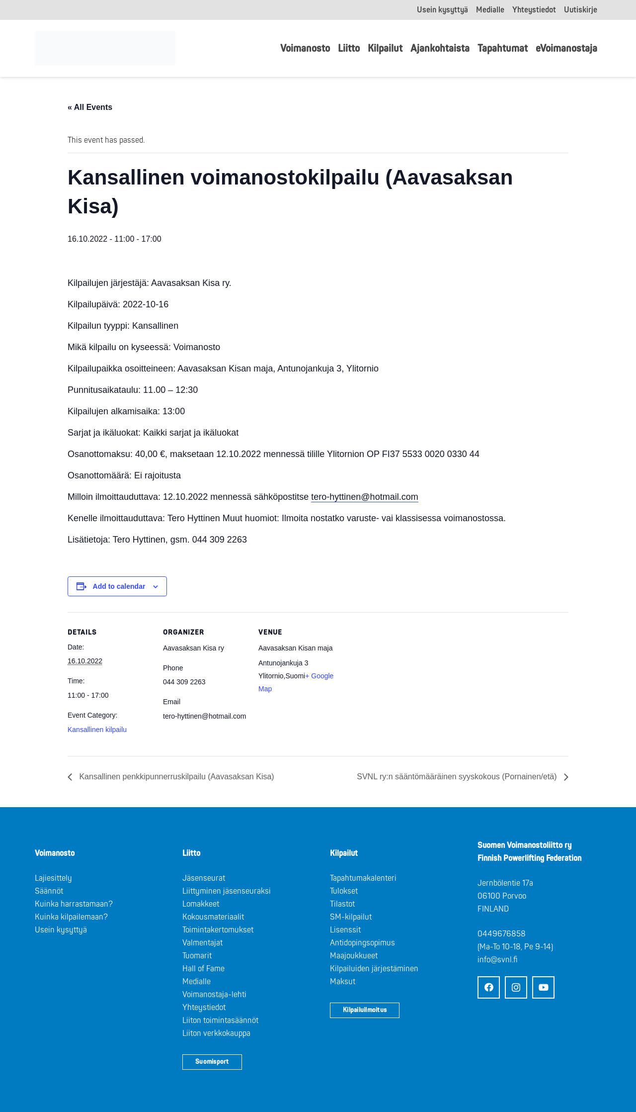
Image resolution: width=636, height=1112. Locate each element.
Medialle (196, 982)
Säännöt (49, 891)
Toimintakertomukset (217, 930)
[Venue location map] (406, 680)
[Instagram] (516, 987)
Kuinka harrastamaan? (74, 904)
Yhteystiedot (204, 1008)
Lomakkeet (200, 904)
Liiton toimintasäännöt (220, 1020)
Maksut (342, 982)
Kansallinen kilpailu (97, 730)
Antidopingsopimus (362, 943)
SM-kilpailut (351, 917)
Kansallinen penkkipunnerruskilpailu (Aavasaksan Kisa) (175, 776)
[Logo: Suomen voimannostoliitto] (105, 48)
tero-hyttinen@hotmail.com (364, 497)
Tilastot (342, 904)
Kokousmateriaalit (213, 917)
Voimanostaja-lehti (214, 995)
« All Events (90, 107)
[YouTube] (543, 987)
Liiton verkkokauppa (216, 1033)
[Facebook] (488, 987)
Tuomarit (197, 956)
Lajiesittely (53, 878)
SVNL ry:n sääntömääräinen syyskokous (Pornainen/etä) (458, 776)
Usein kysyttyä (61, 930)
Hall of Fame (203, 969)
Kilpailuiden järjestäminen (374, 969)
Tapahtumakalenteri (363, 878)
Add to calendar (119, 586)
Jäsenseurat (203, 878)
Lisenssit (345, 930)
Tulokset (344, 891)
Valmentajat (202, 943)
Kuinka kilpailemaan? (71, 917)
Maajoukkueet (354, 956)
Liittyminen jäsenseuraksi (226, 891)
